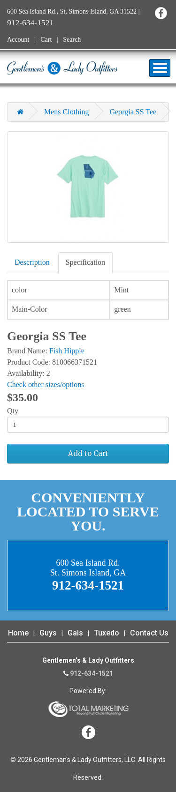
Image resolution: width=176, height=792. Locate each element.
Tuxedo (106, 632)
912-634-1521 (30, 22)
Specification (85, 262)
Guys (48, 632)
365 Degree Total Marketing (88, 709)
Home (18, 632)
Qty (12, 411)
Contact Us (149, 632)
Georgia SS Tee (133, 112)
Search (72, 39)
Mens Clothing (66, 112)
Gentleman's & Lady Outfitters (62, 68)
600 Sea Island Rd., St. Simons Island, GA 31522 (72, 11)
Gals (75, 632)
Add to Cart (88, 453)
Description (32, 262)
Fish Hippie (66, 351)
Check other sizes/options (45, 385)
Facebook (161, 13)
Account (18, 39)
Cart (46, 39)
